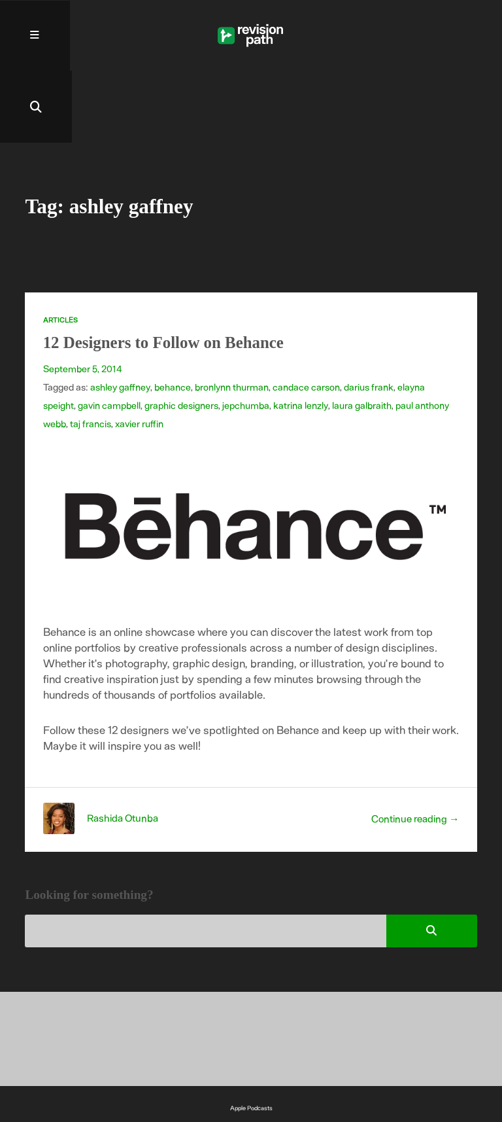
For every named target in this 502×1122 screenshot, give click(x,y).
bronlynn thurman (231, 316)
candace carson (305, 316)
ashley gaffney (120, 316)
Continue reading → (415, 747)
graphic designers (181, 334)
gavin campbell (109, 334)
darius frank (368, 316)
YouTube (251, 1069)
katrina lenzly (300, 334)
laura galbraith (361, 334)
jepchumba (245, 334)
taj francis (90, 353)
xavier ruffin (139, 353)
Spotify (251, 1053)
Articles (60, 249)
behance (172, 316)
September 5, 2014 (82, 298)
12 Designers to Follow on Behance (165, 272)
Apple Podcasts (251, 1037)
